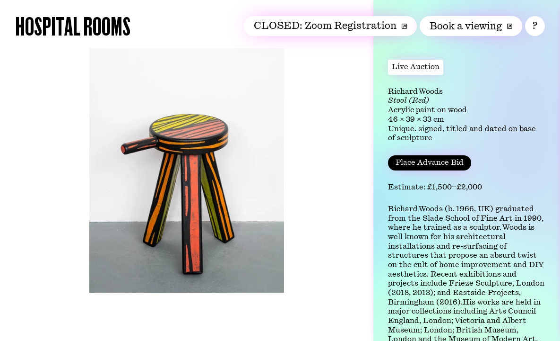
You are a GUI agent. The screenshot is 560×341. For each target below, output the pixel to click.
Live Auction (415, 67)
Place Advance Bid (430, 162)
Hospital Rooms (72, 25)
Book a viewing (471, 26)
